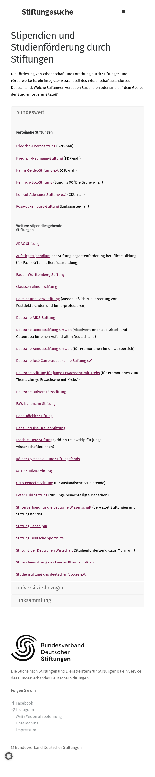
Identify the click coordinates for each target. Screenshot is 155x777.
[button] (9, 762)
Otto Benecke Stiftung (34, 483)
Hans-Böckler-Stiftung (34, 416)
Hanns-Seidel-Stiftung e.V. (37, 170)
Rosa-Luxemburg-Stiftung (37, 206)
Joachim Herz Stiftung (34, 440)
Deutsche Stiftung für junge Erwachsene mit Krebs (58, 373)
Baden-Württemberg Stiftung (40, 274)
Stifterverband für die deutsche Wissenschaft (53, 507)
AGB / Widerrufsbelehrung (39, 716)
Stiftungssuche (47, 12)
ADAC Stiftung (27, 243)
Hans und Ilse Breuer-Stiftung (40, 428)
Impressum (26, 729)
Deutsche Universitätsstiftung (41, 392)
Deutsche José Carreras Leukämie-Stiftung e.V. (54, 360)
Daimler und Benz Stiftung (38, 299)
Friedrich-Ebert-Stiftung (35, 146)
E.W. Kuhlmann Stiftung (35, 404)
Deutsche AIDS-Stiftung (35, 317)
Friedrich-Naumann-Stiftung (39, 158)
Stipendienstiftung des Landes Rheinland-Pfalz (55, 562)
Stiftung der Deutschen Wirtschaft (44, 550)
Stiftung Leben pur (31, 526)
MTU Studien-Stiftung (34, 471)
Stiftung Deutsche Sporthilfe (40, 538)
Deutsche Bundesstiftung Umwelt (44, 330)
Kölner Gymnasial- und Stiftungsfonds (48, 459)
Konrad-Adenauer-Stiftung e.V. (41, 194)
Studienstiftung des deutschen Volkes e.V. (51, 574)
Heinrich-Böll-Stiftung (34, 182)
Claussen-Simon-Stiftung (36, 287)
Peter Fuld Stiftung (31, 495)
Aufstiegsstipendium (33, 256)
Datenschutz (27, 723)
